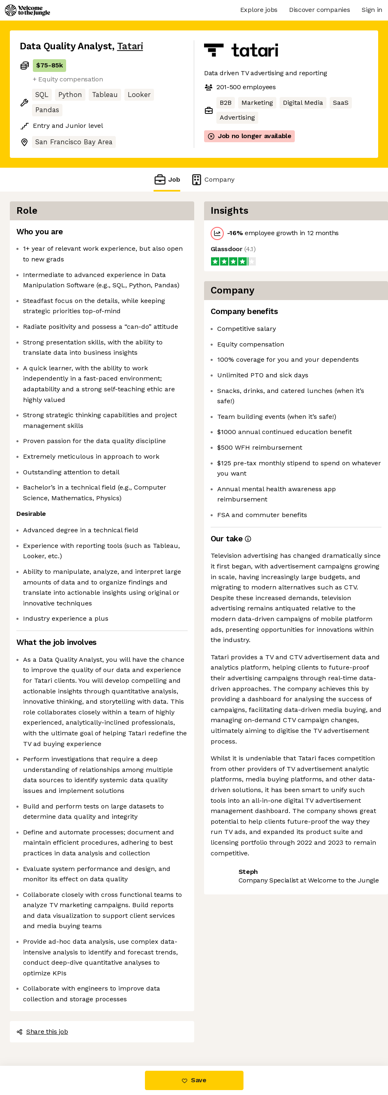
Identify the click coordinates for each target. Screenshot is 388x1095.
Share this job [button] (42, 1031)
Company (212, 179)
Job (167, 179)
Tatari (130, 46)
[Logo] (27, 10)
